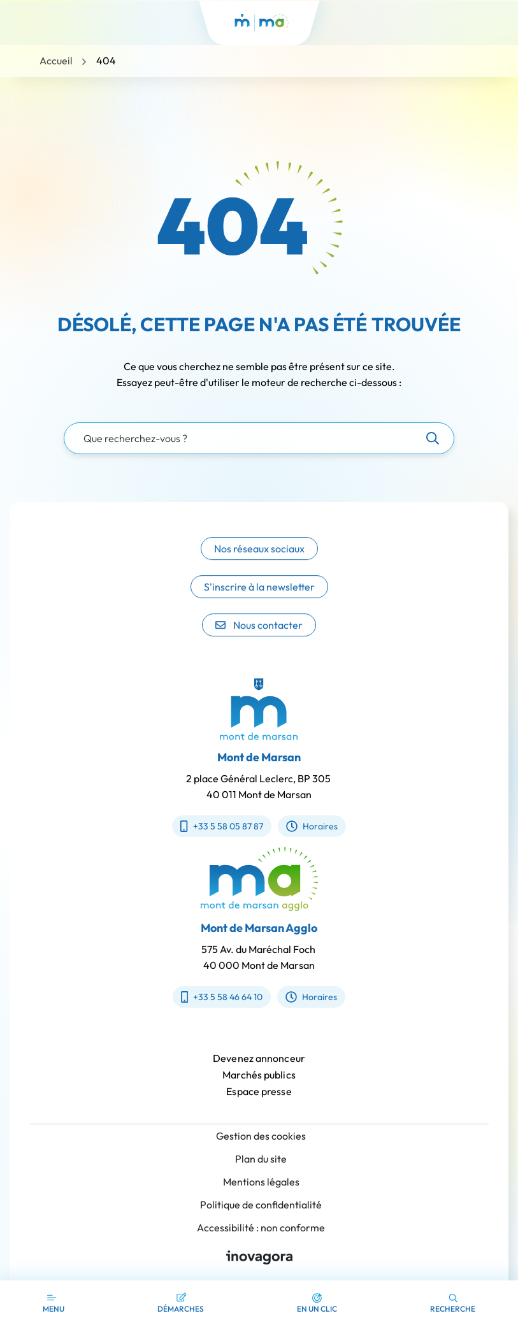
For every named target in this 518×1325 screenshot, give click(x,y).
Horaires (300, 826)
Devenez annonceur (259, 1069)
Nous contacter (259, 639)
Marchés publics (259, 1086)
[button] (317, 1302)
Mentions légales (261, 1181)
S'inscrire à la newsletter (259, 601)
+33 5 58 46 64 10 (233, 997)
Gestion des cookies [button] (261, 1135)
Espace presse (258, 1102)
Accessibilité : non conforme (261, 1227)
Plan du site (261, 1158)
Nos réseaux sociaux (259, 563)
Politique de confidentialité (261, 1204)
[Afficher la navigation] (53, 1302)
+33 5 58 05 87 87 (210, 826)
